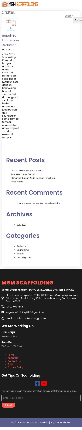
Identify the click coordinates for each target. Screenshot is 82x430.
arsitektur (22, 246)
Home (11, 355)
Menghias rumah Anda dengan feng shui (33, 178)
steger (20, 253)
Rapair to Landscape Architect (27, 170)
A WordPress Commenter (30, 203)
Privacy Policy (15, 367)
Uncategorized (24, 257)
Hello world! (17, 181)
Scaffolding (23, 249)
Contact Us (14, 361)
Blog (10, 364)
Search (69, 16)
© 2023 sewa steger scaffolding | (30, 422)
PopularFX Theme (61, 422)
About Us (12, 358)
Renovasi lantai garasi (23, 174)
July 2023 (22, 224)
